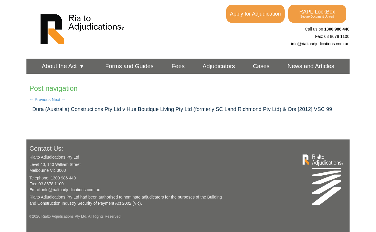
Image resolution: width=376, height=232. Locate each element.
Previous (40, 99)
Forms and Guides (129, 66)
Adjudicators (219, 66)
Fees (178, 66)
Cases (261, 66)
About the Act (63, 66)
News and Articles (311, 66)
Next (59, 99)
